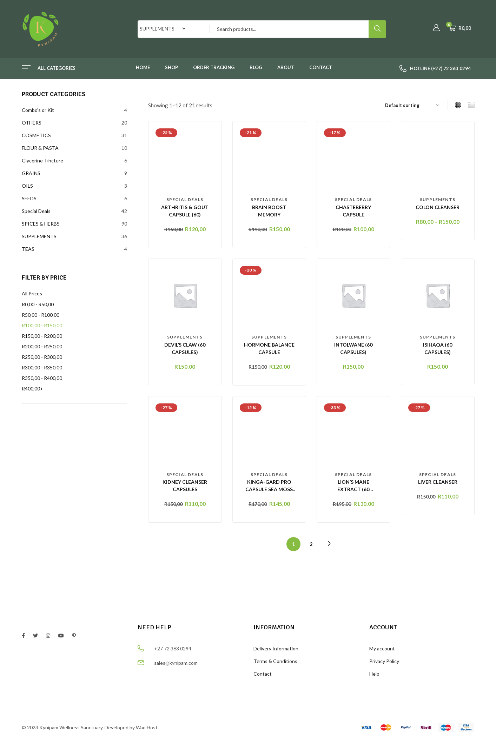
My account (382, 648)
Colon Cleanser (437, 207)
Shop (171, 67)
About (285, 67)
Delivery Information (275, 648)
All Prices (32, 293)
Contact (320, 67)
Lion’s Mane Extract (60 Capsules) (353, 489)
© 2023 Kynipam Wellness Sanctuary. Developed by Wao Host (90, 727)
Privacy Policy (384, 661)
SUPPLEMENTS (437, 199)
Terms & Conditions (275, 661)
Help (374, 674)
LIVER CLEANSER (437, 482)
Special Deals (185, 199)
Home (143, 67)
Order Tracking (213, 67)
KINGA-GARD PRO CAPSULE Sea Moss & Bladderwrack (269, 489)
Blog (256, 67)
